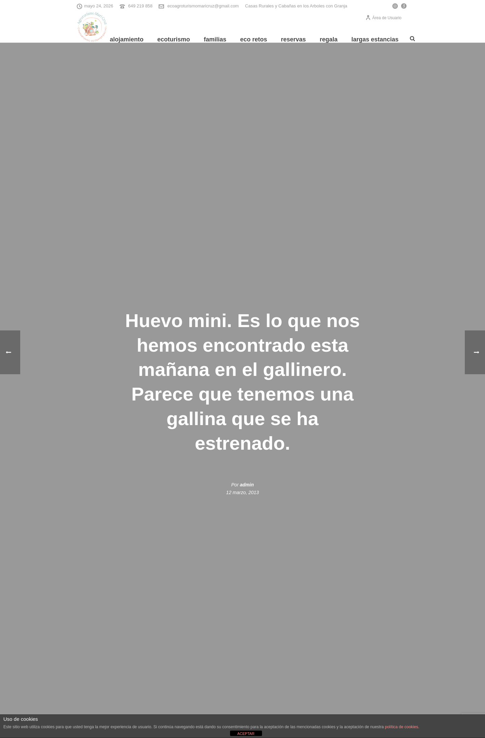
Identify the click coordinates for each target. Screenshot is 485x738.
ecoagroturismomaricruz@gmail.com (203, 5)
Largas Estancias (374, 39)
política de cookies (401, 727)
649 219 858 (140, 5)
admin (247, 484)
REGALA (328, 39)
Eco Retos (253, 39)
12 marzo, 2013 (242, 492)
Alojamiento (126, 39)
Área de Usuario (383, 17)
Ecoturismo (173, 39)
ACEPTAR (245, 734)
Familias (215, 39)
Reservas (293, 39)
